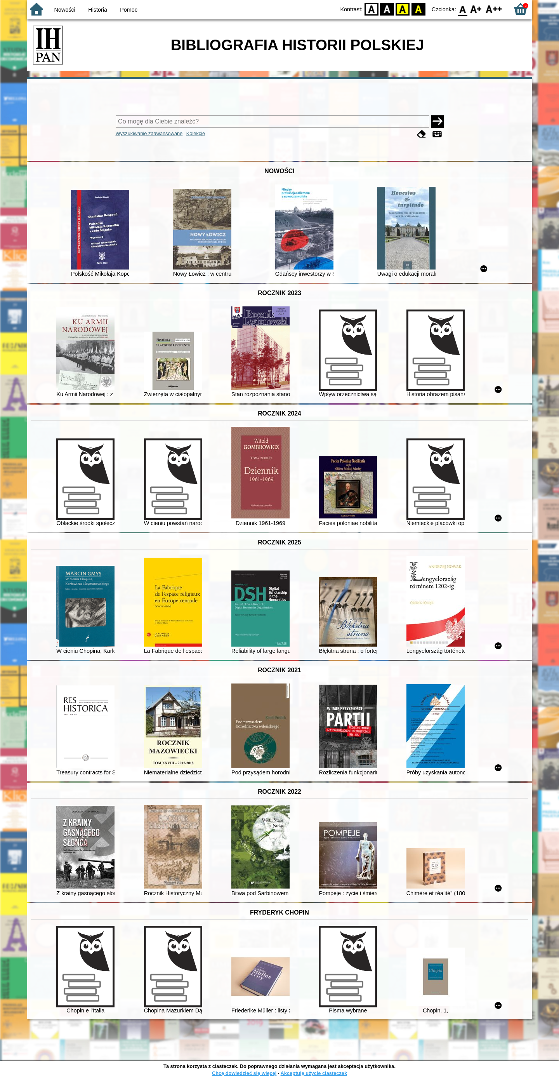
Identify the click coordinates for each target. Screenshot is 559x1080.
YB (403, 8)
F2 (494, 8)
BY (418, 8)
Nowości (64, 10)
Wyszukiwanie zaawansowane (149, 133)
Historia (97, 10)
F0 (462, 8)
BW (387, 8)
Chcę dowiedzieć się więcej (244, 1073)
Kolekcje (195, 133)
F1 (476, 8)
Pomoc (128, 10)
